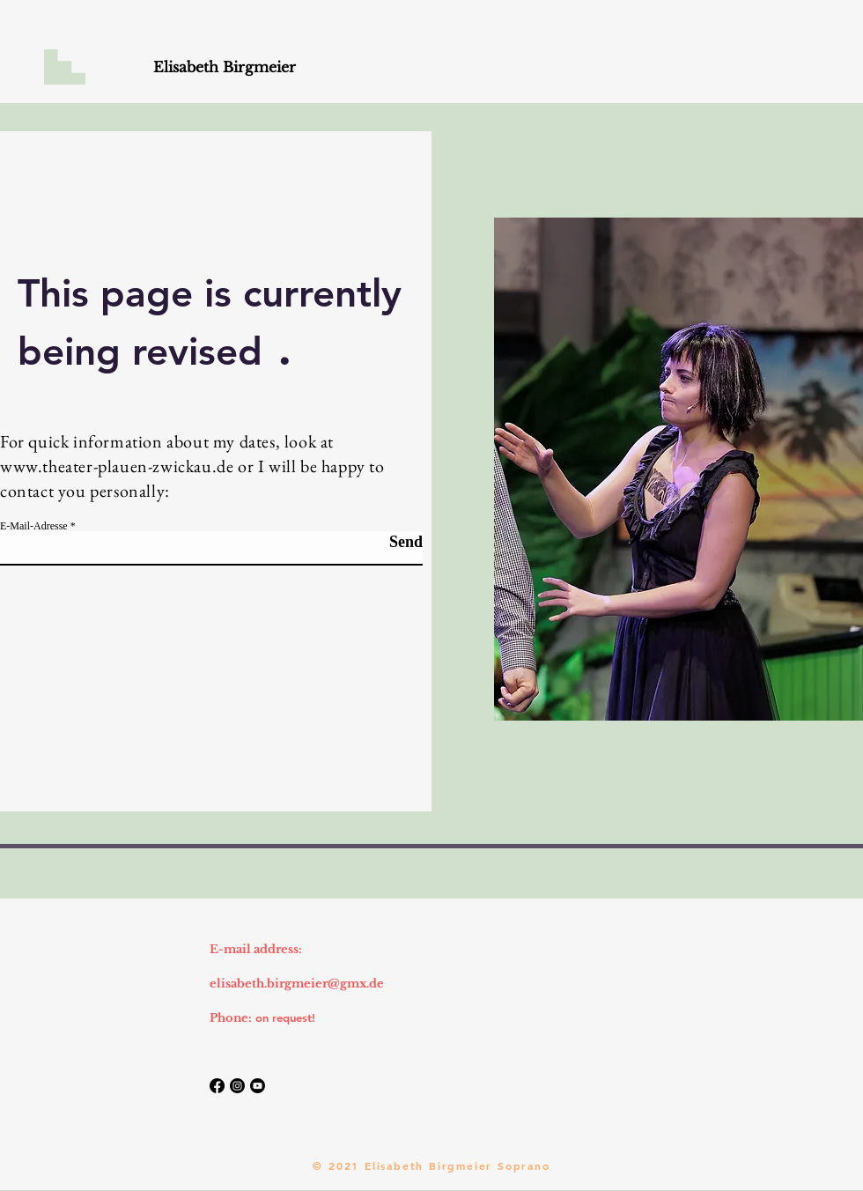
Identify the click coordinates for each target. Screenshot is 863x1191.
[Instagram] (237, 1085)
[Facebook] (217, 1085)
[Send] (378, 542)
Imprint (61, 983)
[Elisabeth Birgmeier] (224, 67)
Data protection (84, 1017)
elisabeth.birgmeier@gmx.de (297, 983)
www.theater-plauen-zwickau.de (116, 466)
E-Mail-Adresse (34, 526)
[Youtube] (257, 1085)
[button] (64, 67)
